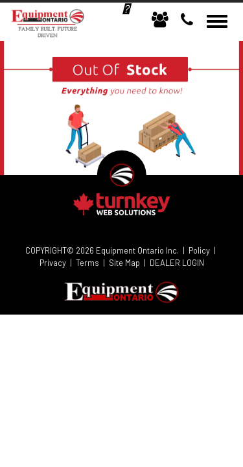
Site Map (124, 262)
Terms (87, 262)
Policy (199, 250)
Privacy (53, 262)
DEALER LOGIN (177, 262)
